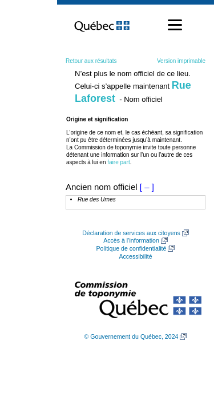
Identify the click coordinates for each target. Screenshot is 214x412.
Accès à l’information (131, 240)
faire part (118, 162)
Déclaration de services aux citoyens (131, 232)
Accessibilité (135, 256)
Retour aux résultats (91, 61)
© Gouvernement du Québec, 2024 (131, 336)
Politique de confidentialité (131, 248)
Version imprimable (181, 61)
